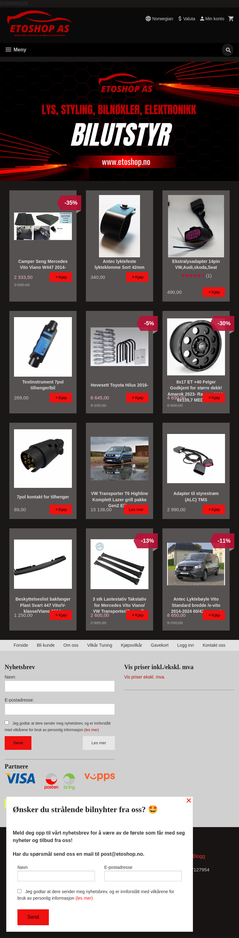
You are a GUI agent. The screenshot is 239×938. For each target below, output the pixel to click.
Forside (21, 645)
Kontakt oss (214, 645)
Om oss (70, 645)
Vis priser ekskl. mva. (144, 676)
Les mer (98, 742)
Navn (56, 872)
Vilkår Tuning (99, 645)
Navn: (10, 676)
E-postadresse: (19, 700)
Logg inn (185, 645)
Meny (15, 49)
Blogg (198, 857)
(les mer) (91, 730)
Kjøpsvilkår (131, 645)
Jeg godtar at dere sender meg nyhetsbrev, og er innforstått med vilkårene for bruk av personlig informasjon (95, 895)
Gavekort (160, 645)
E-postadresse (143, 872)
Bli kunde (46, 645)
